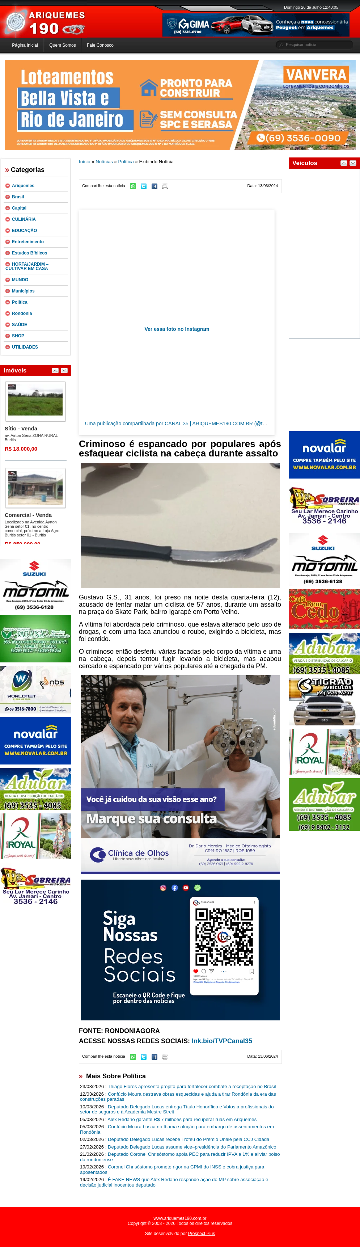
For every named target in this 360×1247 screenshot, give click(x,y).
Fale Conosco (100, 45)
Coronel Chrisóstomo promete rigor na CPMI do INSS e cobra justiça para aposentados (172, 1169)
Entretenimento (28, 241)
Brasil (18, 196)
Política (19, 302)
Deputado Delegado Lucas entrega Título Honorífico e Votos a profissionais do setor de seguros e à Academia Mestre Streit (177, 1109)
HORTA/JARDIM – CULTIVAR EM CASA (26, 266)
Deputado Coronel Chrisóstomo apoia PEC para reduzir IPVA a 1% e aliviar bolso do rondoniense (180, 1156)
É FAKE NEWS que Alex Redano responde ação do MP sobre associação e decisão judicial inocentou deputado (174, 1182)
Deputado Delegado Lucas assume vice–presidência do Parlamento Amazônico (192, 1147)
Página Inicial (25, 45)
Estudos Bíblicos (29, 253)
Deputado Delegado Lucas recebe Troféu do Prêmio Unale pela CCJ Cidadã (188, 1139)
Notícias (104, 161)
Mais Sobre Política (116, 1076)
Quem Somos (62, 45)
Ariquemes (23, 185)
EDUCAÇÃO (24, 230)
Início (84, 161)
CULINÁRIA (24, 219)
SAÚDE (19, 324)
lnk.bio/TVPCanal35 (222, 1041)
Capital (19, 208)
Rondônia (22, 313)
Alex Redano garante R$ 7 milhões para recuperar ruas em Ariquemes (182, 1119)
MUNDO (20, 279)
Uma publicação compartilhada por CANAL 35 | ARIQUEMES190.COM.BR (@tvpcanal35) (186, 423)
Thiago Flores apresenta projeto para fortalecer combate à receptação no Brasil (192, 1086)
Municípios (23, 291)
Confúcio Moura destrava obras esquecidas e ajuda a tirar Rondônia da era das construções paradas (178, 1096)
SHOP (18, 335)
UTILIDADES (25, 347)
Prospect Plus (201, 1233)
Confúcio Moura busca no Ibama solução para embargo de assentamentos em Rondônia (177, 1129)
